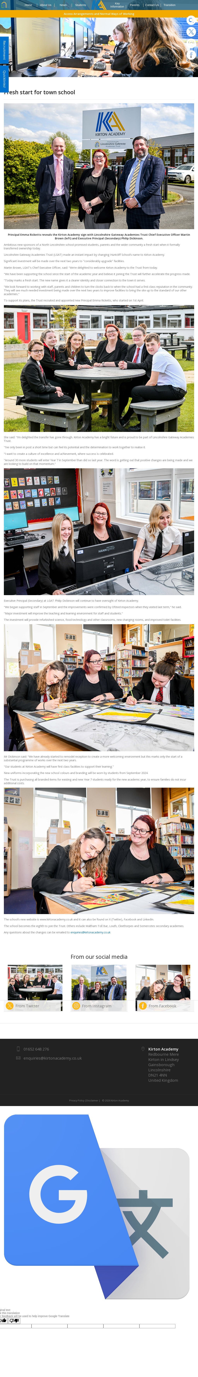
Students (80, 5)
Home (31, 5)
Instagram (191, 43)
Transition (170, 5)
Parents (136, 5)
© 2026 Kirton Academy (115, 1100)
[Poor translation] (14, 1321)
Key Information (118, 5)
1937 (99, 5)
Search (191, 20)
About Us (47, 5)
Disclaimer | (93, 1100)
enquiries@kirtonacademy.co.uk (90, 932)
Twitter (191, 32)
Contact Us (153, 5)
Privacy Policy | (77, 1100)
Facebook (191, 55)
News (66, 5)
